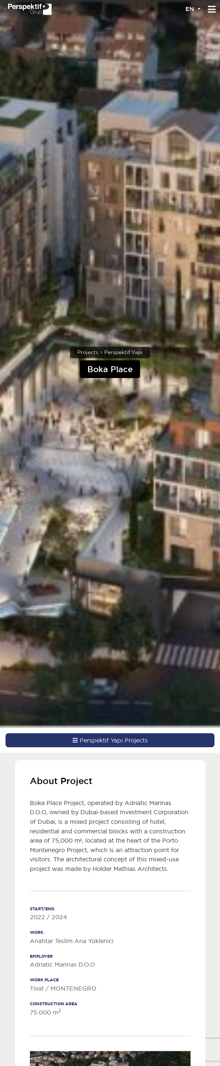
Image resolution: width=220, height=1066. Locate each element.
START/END (42, 908)
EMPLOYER (41, 956)
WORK (36, 932)
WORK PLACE (44, 979)
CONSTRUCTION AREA (53, 1003)
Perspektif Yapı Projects (110, 740)
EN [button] (190, 9)
